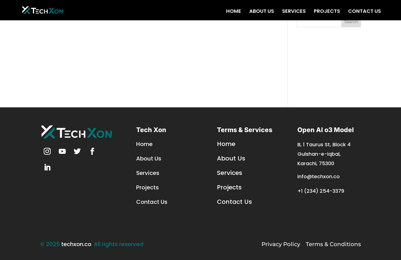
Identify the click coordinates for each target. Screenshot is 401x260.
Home (233, 12)
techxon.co (76, 244)
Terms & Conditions (333, 244)
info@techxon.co (318, 176)
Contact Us (364, 12)
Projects (327, 12)
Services (294, 12)
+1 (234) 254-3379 (320, 190)
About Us (261, 12)
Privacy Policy (280, 244)
